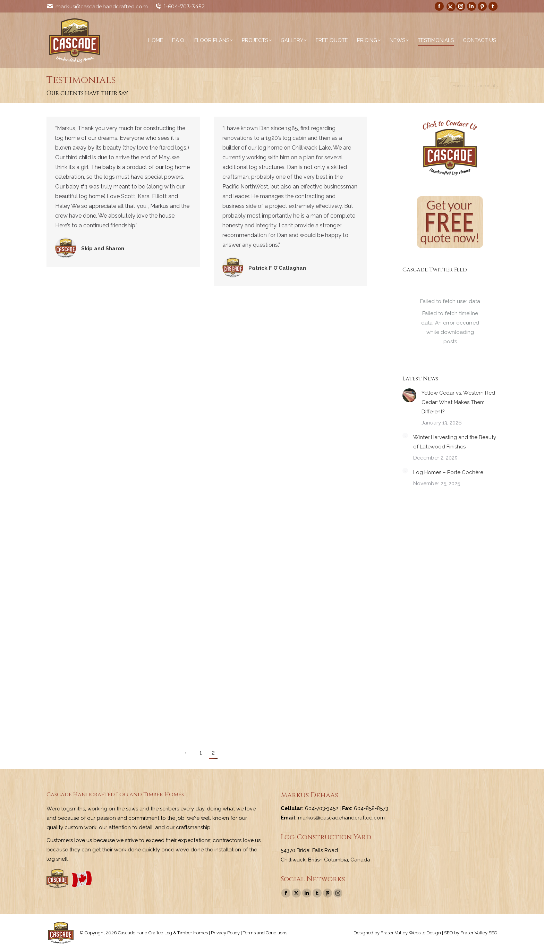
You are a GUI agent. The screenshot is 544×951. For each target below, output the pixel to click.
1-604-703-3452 (184, 6)
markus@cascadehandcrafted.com (101, 6)
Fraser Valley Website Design (411, 932)
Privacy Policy (225, 932)
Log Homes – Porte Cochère (448, 472)
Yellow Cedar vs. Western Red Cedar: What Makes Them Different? (458, 402)
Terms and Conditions (265, 932)
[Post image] (409, 395)
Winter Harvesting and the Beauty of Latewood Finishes (454, 442)
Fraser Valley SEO (479, 932)
